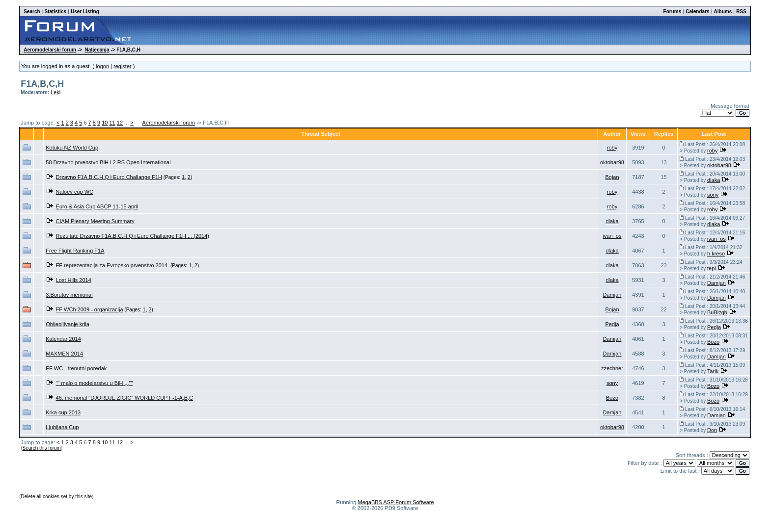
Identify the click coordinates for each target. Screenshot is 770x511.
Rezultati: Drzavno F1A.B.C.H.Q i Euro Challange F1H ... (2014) (132, 236)
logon (102, 66)
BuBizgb (717, 312)
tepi (711, 268)
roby (612, 148)
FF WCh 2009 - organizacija (89, 309)
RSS (741, 11)
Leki (55, 92)
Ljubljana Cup (62, 427)
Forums (672, 11)
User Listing (85, 11)
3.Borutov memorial (69, 295)
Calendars (697, 11)
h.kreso (716, 253)
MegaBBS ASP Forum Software (396, 502)
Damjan (716, 283)
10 (105, 123)
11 (112, 123)
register (122, 66)
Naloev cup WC (74, 192)
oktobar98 (612, 162)
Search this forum (42, 448)
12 (120, 123)
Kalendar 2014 (63, 339)
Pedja (612, 324)
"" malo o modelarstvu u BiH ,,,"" (94, 383)
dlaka (713, 180)
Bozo (713, 342)
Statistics (55, 11)
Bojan (612, 177)
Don (712, 430)
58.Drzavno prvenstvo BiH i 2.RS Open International (108, 162)
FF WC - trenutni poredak (76, 368)
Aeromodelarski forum (50, 49)
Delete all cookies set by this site (56, 496)
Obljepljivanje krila (67, 324)
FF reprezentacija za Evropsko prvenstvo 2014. (112, 265)
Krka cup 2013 (63, 412)
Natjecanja (96, 49)
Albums (723, 11)
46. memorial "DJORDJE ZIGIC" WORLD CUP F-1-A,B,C (124, 398)
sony (712, 195)
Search (32, 11)
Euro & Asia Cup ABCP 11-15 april (97, 206)
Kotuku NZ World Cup (72, 148)
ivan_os (612, 236)
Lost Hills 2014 (73, 280)
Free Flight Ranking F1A (75, 251)
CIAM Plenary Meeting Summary (95, 221)
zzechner (612, 368)
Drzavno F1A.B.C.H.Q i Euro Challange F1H (109, 177)
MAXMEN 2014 (64, 354)
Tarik (712, 371)
